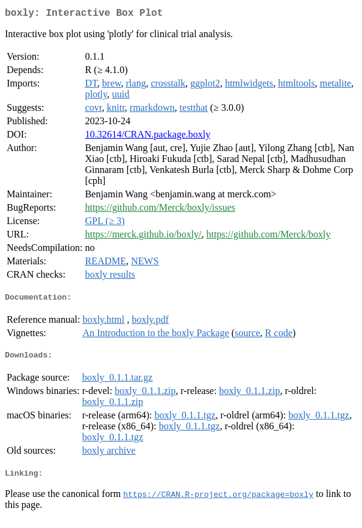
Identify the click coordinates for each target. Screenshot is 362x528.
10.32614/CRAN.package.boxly (147, 137)
